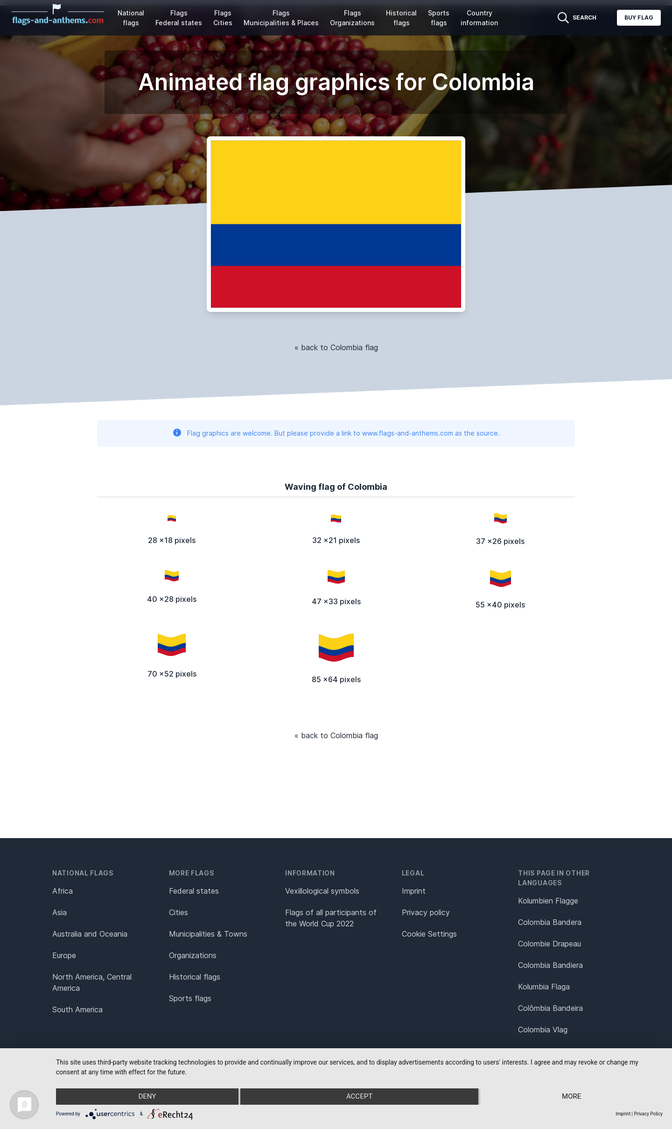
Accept (359, 1097)
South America (77, 1009)
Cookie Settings (429, 933)
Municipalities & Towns (208, 933)
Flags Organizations (352, 18)
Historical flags (401, 18)
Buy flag (638, 17)
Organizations (193, 955)
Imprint (414, 891)
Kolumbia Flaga (544, 986)
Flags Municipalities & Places (281, 18)
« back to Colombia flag (336, 347)
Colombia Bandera (549, 922)
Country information (479, 18)
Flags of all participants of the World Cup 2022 (331, 918)
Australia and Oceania (89, 933)
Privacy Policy (648, 1113)
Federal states (194, 891)
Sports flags (438, 18)
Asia (59, 912)
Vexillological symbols (322, 891)
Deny (146, 1097)
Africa (62, 891)
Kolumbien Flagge (548, 900)
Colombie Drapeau (549, 943)
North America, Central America (92, 982)
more (572, 1097)
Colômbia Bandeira (550, 1008)
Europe (64, 955)
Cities (178, 912)
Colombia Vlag (542, 1029)
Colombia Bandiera (550, 965)
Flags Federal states (178, 18)
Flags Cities (222, 18)
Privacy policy (426, 912)
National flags (131, 18)
